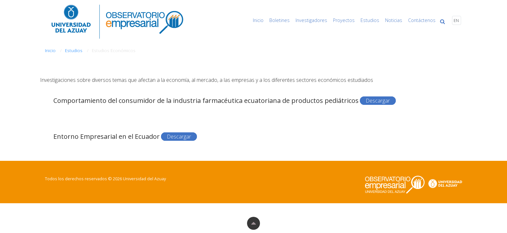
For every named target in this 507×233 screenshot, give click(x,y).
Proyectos (352, 20)
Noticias (397, 20)
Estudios (376, 20)
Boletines (292, 20)
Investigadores (322, 20)
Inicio (272, 20)
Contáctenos (423, 20)
